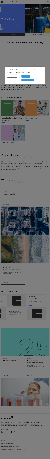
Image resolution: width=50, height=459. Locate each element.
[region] (25, 75)
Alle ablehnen (26, 76)
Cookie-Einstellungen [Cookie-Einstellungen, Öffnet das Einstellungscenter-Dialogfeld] (12, 76)
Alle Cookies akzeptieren (27, 80)
